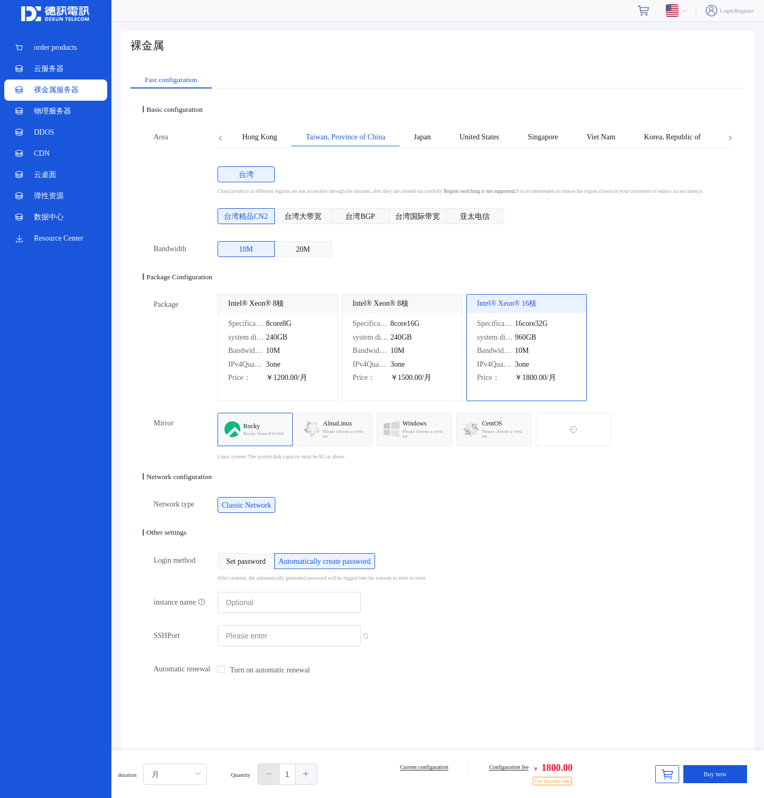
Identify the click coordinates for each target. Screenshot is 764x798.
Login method (175, 560)
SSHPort (167, 636)
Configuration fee (508, 767)
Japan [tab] (422, 137)
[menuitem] (55, 47)
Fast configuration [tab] (171, 80)
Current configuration (424, 767)
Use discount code (552, 781)
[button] (269, 774)
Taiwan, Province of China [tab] (345, 137)
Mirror (163, 423)
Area (161, 137)
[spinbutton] (287, 774)
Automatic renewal (182, 669)
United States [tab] (479, 137)
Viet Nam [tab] (601, 137)
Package (166, 304)
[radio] (246, 174)
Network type (174, 504)
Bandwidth (170, 249)
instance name (179, 602)
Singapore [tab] (543, 137)
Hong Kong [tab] (259, 137)
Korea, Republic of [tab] (672, 137)
